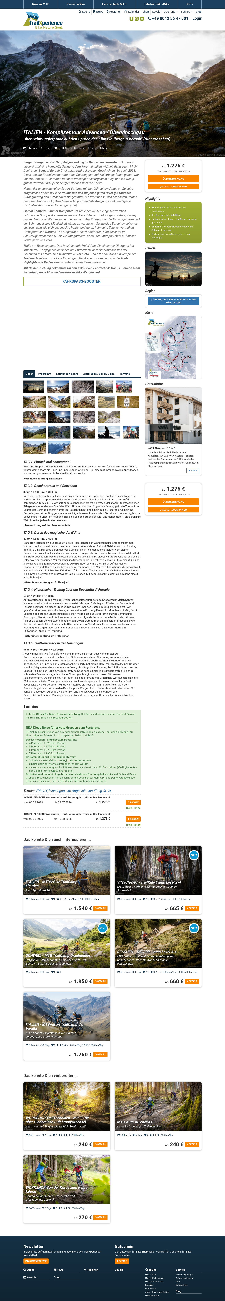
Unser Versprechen (154, 1281)
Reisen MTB (40, 4)
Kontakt (149, 1285)
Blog (199, 11)
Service (186, 11)
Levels (156, 11)
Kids (190, 4)
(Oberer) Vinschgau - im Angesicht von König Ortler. (74, 791)
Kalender (132, 11)
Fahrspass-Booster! (60, 717)
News (98, 11)
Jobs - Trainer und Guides (157, 1292)
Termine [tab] (125, 373)
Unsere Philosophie (154, 1278)
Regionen (114, 11)
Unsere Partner (152, 1295)
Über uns (171, 11)
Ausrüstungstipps (184, 1274)
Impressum (150, 1288)
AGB (178, 1281)
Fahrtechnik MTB (114, 4)
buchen (133, 802)
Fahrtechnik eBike (156, 4)
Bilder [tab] (29, 373)
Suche (84, 11)
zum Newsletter (36, 1261)
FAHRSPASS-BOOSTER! (82, 281)
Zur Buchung (173, 178)
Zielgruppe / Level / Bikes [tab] (99, 373)
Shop (145, 11)
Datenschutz (182, 1285)
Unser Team (150, 1274)
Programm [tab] (44, 373)
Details (192, 470)
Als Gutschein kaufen (173, 186)
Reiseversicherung (184, 1278)
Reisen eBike (76, 4)
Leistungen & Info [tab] (67, 373)
